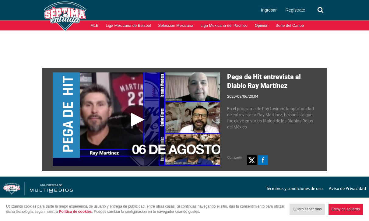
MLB (94, 25)
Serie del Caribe (290, 25)
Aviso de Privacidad (347, 188)
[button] (252, 160)
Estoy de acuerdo (346, 209)
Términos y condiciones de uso (294, 188)
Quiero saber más (307, 209)
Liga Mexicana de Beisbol (128, 25)
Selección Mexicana (175, 25)
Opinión (262, 25)
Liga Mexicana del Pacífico (224, 25)
